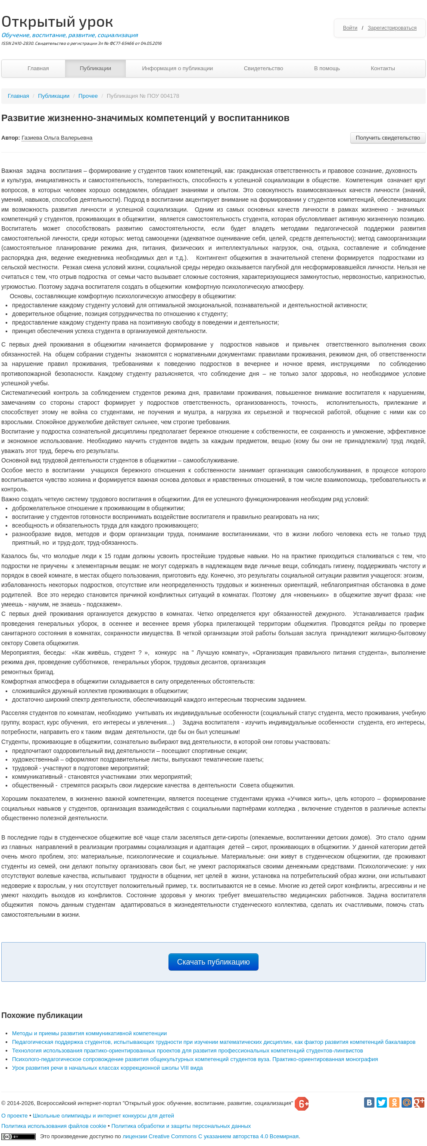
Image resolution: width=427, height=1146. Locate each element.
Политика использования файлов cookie (53, 1126)
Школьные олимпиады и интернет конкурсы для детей (103, 1115)
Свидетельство (263, 68)
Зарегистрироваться (392, 28)
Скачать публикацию (213, 962)
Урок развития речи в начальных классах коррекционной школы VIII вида (107, 1068)
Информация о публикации (177, 68)
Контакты (383, 68)
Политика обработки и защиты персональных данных (181, 1126)
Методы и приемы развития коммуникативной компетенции (89, 1033)
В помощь (327, 68)
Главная (38, 68)
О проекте (14, 1115)
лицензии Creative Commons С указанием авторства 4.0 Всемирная (210, 1136)
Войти (350, 28)
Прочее (88, 96)
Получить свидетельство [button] (388, 137)
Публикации (95, 68)
